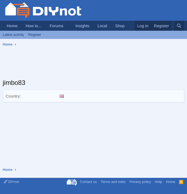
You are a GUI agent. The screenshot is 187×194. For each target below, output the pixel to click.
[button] (67, 26)
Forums (56, 25)
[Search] (179, 26)
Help (158, 182)
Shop (119, 25)
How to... (33, 25)
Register (34, 35)
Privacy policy (140, 182)
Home (12, 25)
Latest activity (13, 35)
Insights (82, 25)
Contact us (88, 182)
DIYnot (11, 182)
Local (102, 25)
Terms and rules (113, 182)
